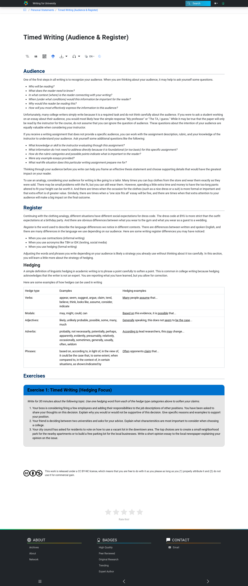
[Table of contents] (24, 10)
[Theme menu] (216, 3)
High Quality (106, 547)
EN (91, 56)
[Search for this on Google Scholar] (53, 57)
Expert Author (106, 571)
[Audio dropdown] (76, 57)
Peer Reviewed (107, 553)
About (32, 553)
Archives (34, 547)
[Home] (26, 3)
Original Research (108, 559)
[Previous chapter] (124, 581)
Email (176, 547)
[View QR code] (44, 57)
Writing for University (44, 3)
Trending (104, 565)
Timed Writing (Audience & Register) (78, 10)
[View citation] (36, 57)
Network (33, 559)
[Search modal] (198, 3)
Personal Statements (42, 10)
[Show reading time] (99, 56)
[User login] (223, 3)
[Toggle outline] (27, 57)
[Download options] (64, 57)
